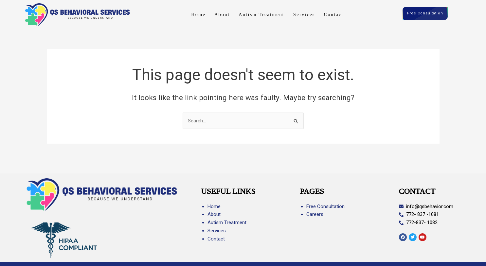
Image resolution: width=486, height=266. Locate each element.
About (222, 14)
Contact (334, 14)
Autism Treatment (261, 14)
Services (304, 14)
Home (198, 14)
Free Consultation (425, 13)
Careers (314, 214)
